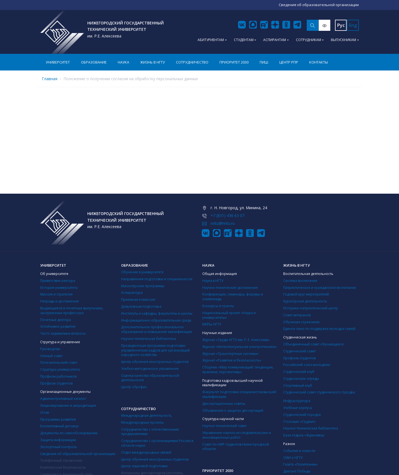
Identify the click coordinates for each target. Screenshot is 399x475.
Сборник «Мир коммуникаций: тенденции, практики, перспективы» (237, 369)
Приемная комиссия (138, 299)
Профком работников (58, 376)
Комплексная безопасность (63, 467)
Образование (94, 62)
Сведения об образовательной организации (77, 453)
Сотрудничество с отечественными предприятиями (150, 431)
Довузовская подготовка (141, 306)
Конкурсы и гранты (218, 306)
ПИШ (264, 62)
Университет (58, 62)
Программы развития (58, 419)
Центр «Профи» (134, 387)
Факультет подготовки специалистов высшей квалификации (239, 394)
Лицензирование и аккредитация (68, 405)
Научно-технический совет (224, 425)
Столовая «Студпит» (299, 421)
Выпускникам (343, 39)
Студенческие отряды (301, 378)
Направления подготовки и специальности (156, 279)
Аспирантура (132, 292)
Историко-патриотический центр (310, 308)
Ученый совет (51, 355)
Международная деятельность (146, 415)
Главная (49, 78)
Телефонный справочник (61, 460)
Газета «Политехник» (300, 464)
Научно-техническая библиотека (148, 338)
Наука (123, 62)
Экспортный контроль (58, 446)
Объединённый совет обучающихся (313, 344)
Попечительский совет (58, 362)
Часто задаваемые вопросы (63, 333)
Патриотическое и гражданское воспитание (319, 287)
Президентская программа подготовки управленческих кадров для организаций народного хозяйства (155, 350)
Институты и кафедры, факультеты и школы (156, 313)
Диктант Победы (296, 471)
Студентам (244, 39)
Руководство (50, 349)
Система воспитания (300, 280)
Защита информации (58, 440)
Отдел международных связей (146, 452)
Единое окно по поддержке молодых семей (319, 328)
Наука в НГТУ (212, 280)
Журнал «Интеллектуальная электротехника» (239, 346)
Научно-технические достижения (230, 287)
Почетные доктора (55, 319)
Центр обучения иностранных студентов (154, 361)
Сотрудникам (308, 39)
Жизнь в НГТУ (152, 62)
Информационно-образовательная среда (156, 320)
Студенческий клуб (298, 371)
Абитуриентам (211, 39)
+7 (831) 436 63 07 (227, 215)
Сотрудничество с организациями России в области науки (157, 443)
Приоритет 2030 (234, 62)
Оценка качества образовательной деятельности (150, 378)
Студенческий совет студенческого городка (319, 392)
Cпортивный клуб (297, 385)
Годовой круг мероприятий (306, 294)
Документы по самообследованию (69, 433)
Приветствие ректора (57, 280)
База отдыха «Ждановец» (303, 435)
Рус (341, 25)
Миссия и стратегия (56, 294)
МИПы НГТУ (211, 324)
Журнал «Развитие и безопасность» (231, 360)
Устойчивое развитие (58, 326)
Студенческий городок (302, 414)
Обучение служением (301, 322)
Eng (353, 25)
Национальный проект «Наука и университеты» (229, 315)
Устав (44, 412)
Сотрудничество (192, 62)
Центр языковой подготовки (144, 466)
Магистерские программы (142, 286)
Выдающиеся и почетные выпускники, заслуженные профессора (71, 310)
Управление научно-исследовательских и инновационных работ (236, 435)
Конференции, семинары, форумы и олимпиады (232, 296)
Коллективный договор (59, 426)
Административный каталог (63, 398)
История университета (59, 287)
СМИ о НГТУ (293, 457)
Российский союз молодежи (306, 364)
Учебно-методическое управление (150, 368)
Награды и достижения (59, 301)
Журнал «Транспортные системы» (230, 353)
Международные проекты (142, 422)
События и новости (299, 450)
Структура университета (60, 369)
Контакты (318, 62)
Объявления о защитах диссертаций (232, 410)
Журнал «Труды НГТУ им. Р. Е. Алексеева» (236, 339)
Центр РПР (288, 62)
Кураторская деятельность (305, 301)
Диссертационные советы (223, 403)
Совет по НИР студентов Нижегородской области (235, 446)
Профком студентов (56, 383)
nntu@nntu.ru (223, 223)
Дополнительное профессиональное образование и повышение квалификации (156, 329)
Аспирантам (274, 39)
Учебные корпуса (297, 407)
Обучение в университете (142, 272)
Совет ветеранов (297, 315)
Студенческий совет (299, 351)
